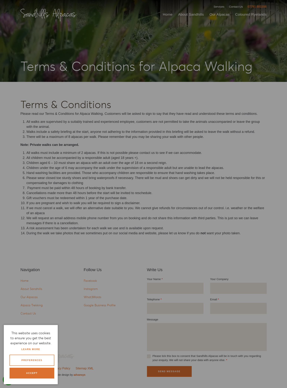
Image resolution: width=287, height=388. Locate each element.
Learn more (30, 349)
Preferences (31, 360)
